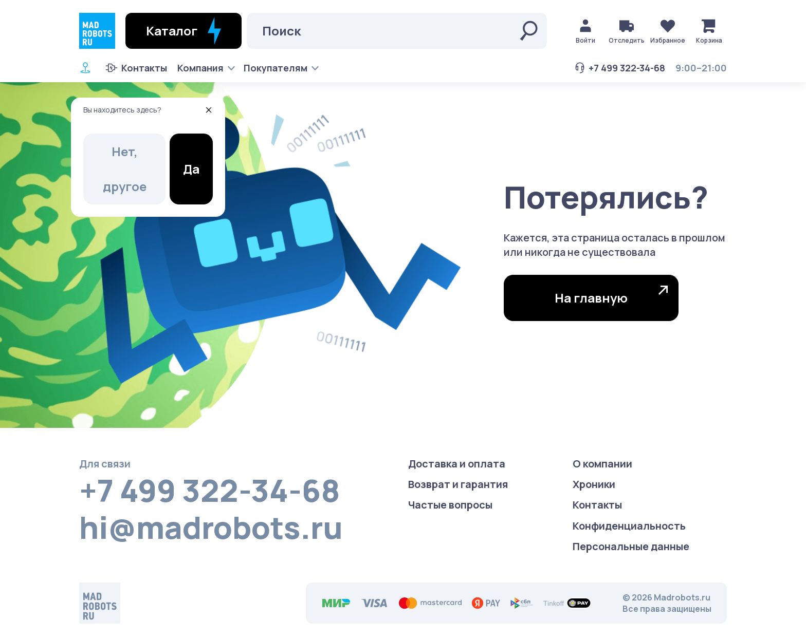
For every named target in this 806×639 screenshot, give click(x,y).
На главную (611, 296)
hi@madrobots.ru (211, 527)
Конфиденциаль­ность (629, 526)
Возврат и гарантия (458, 484)
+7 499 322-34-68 (619, 68)
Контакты (136, 68)
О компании (602, 464)
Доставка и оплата (456, 464)
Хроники (594, 484)
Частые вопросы (450, 505)
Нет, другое (124, 169)
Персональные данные (631, 546)
